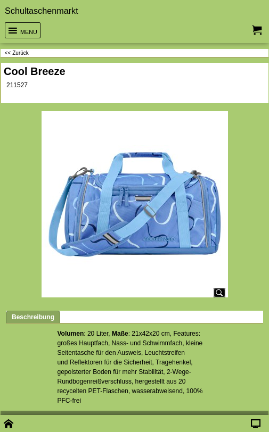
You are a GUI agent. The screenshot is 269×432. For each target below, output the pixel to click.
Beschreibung (33, 317)
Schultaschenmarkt (41, 10)
